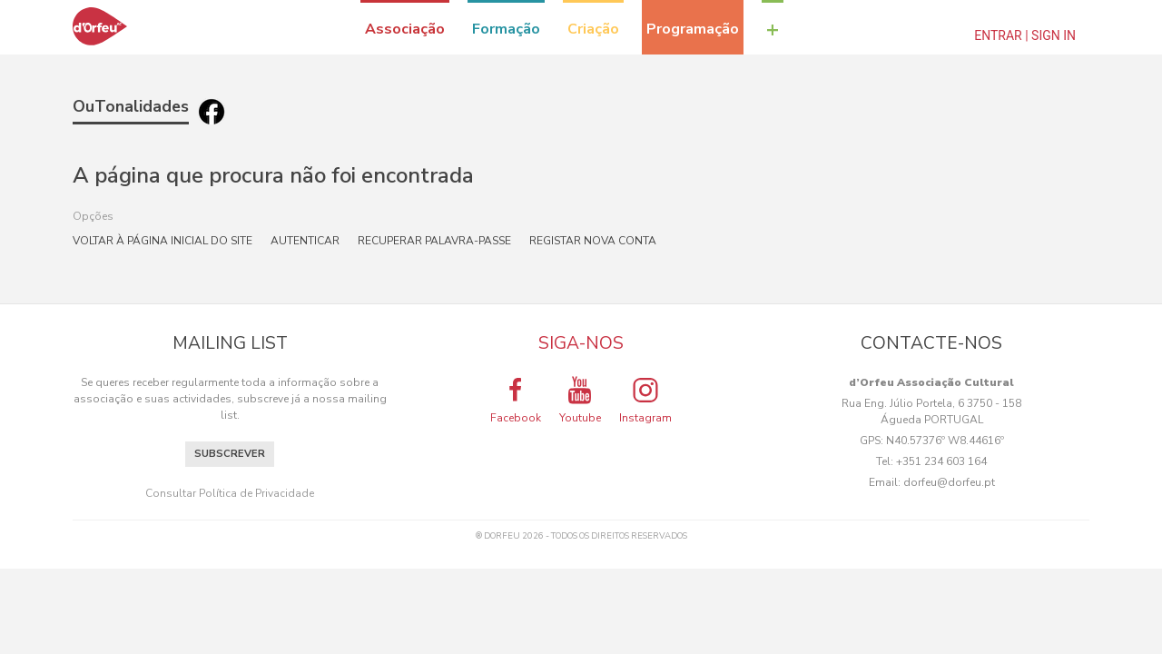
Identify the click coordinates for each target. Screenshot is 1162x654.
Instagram (645, 399)
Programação (692, 29)
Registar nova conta (592, 240)
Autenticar (305, 240)
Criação (593, 29)
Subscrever (229, 454)
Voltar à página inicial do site (162, 240)
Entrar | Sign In (1025, 35)
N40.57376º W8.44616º (945, 440)
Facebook (515, 399)
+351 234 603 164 (941, 461)
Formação (506, 29)
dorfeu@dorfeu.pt (949, 482)
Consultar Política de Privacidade (229, 493)
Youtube (580, 399)
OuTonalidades (131, 106)
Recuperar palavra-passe (434, 240)
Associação (405, 29)
